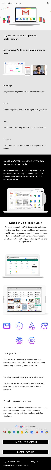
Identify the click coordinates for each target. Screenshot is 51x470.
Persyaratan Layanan (21, 465)
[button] (3, 3)
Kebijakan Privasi (8, 465)
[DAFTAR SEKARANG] (25, 452)
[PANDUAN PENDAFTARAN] (25, 442)
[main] (26, 37)
